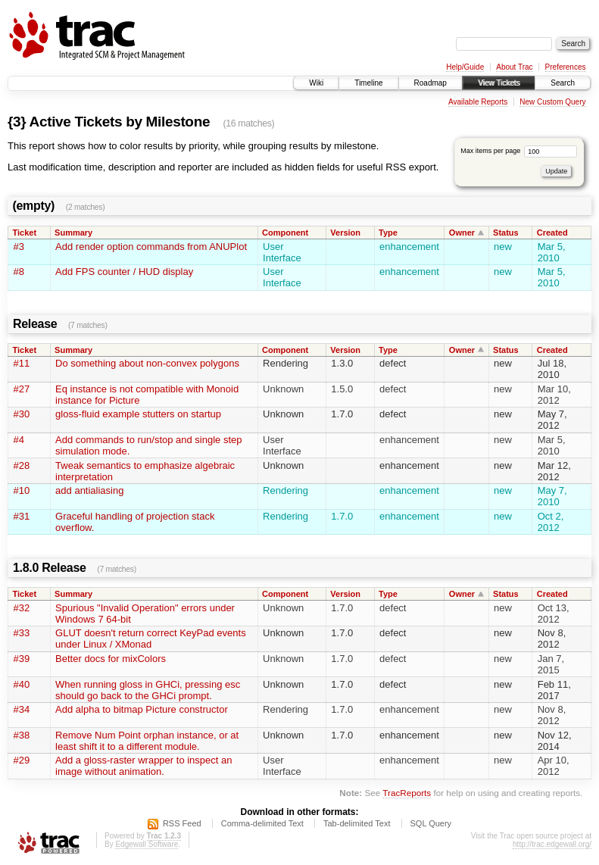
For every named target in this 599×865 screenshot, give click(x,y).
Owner (462, 232)
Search (563, 83)
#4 (19, 439)
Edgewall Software (146, 844)
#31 (22, 516)
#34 (22, 709)
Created (552, 232)
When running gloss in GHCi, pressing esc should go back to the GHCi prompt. (147, 690)
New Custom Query (552, 102)
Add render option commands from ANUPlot (151, 246)
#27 (22, 389)
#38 (22, 735)
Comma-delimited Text (262, 823)
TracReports (406, 793)
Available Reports (477, 102)
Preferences (565, 67)
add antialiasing (89, 490)
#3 (19, 246)
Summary (73, 232)
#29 (22, 760)
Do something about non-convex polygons (147, 363)
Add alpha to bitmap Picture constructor (141, 709)
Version (345, 232)
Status (506, 232)
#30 (22, 414)
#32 (22, 608)
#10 (22, 490)
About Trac (514, 67)
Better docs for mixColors (110, 658)
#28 (22, 465)
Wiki (316, 83)
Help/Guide (465, 67)
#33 (22, 633)
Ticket (25, 232)
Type (388, 232)
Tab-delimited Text (356, 823)
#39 (22, 658)
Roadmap (430, 83)
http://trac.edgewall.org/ (552, 844)
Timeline (368, 83)
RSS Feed (182, 823)
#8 (19, 271)
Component (285, 232)
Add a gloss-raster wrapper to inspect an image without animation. (143, 765)
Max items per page (518, 151)
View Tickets (498, 83)
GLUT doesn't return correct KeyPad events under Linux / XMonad (150, 638)
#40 (22, 684)
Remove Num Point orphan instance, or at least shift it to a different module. (147, 740)
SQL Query (431, 823)
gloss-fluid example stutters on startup (138, 414)
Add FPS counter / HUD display (124, 271)
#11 (22, 363)
